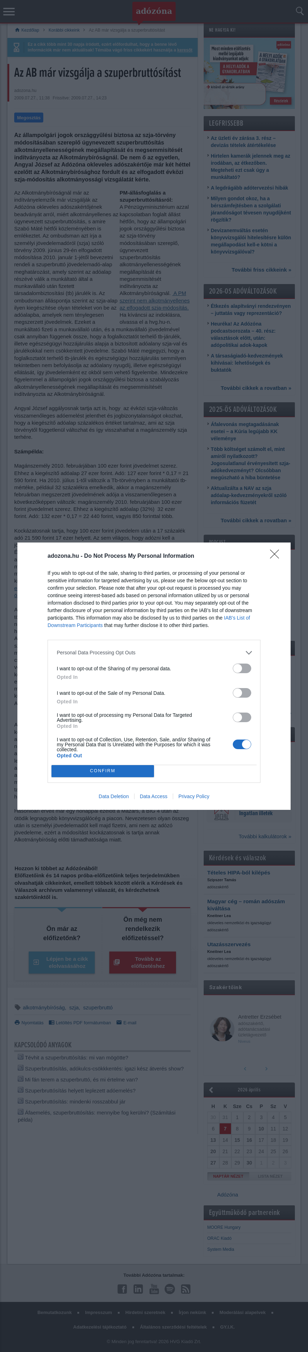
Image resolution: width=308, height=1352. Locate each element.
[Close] (277, 556)
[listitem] (154, 652)
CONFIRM (102, 771)
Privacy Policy (193, 796)
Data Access (153, 796)
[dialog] (154, 676)
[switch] (242, 668)
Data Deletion (114, 796)
